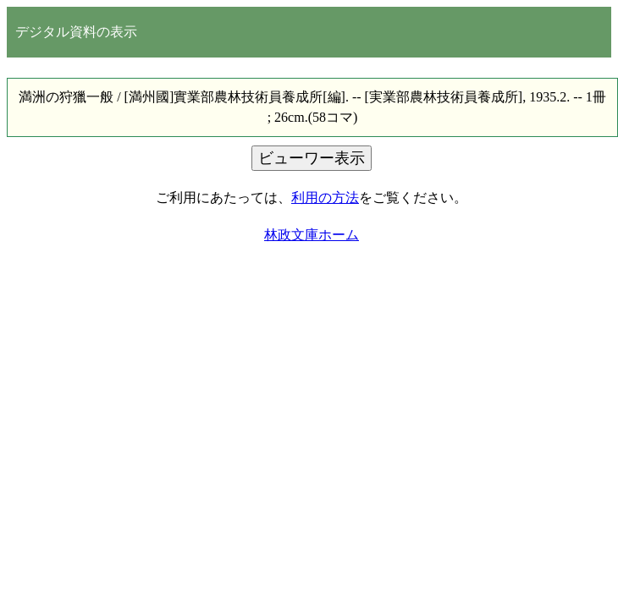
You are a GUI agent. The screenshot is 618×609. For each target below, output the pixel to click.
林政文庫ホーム (311, 235)
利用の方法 (325, 197)
